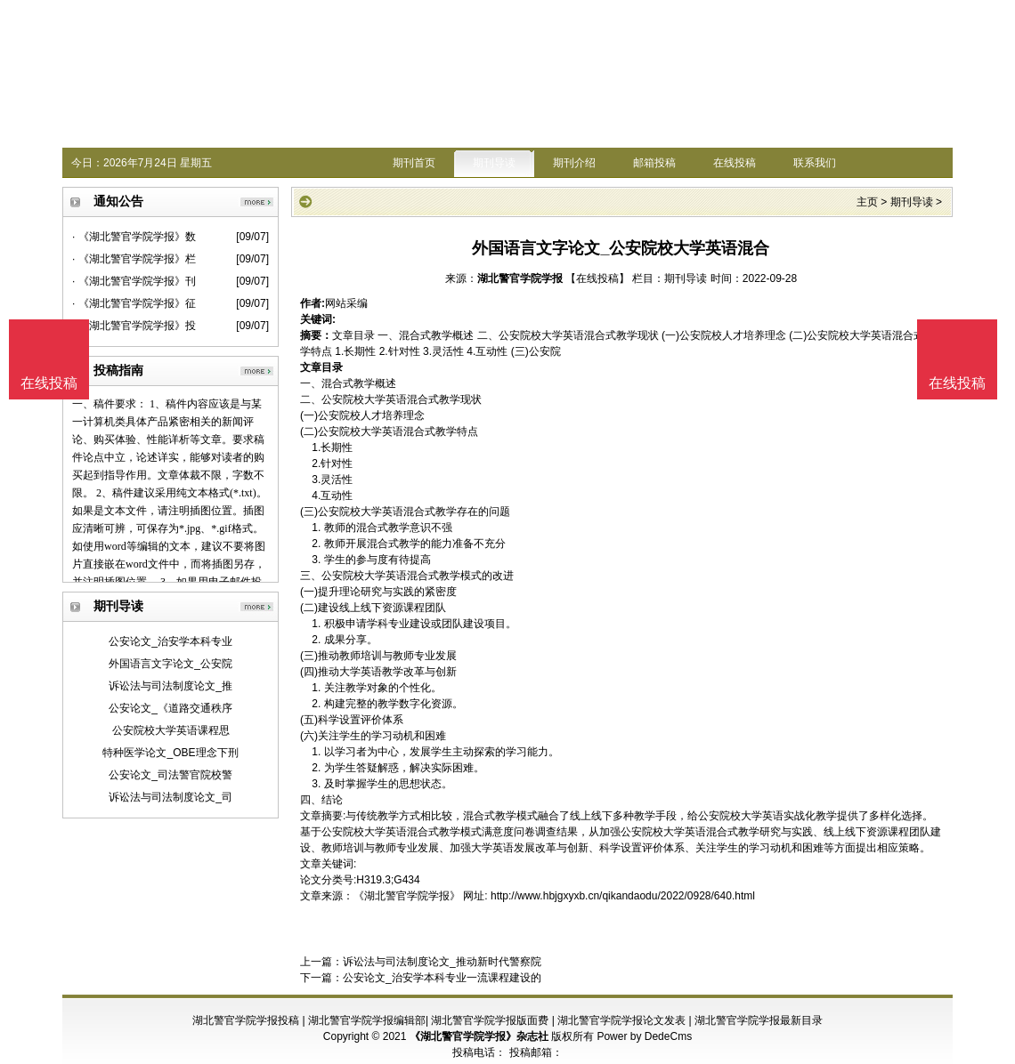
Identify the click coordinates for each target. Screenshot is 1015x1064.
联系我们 (814, 163)
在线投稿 (734, 163)
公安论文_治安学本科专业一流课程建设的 (442, 977)
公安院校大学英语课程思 (171, 730)
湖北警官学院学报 (520, 278)
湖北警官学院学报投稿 (245, 1020)
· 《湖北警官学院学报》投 (134, 325)
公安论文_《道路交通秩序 (170, 708)
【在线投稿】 (597, 278)
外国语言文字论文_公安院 (170, 663)
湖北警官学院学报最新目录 (758, 1020)
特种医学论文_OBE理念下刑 (170, 752)
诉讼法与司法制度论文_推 (170, 686)
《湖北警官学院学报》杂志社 (479, 1036)
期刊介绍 (574, 163)
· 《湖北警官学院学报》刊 (134, 281)
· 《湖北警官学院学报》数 (134, 236)
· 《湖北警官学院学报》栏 (134, 259)
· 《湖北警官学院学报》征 (134, 303)
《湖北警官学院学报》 (406, 896)
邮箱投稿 (654, 163)
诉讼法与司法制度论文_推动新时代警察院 (442, 961)
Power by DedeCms (644, 1036)
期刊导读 (494, 163)
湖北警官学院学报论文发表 (621, 1020)
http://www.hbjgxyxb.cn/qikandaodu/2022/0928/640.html (623, 896)
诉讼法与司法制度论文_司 (170, 797)
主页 (867, 202)
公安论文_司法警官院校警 (170, 775)
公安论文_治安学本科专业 (170, 641)
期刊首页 (414, 163)
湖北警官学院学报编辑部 (367, 1020)
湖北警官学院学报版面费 (489, 1020)
